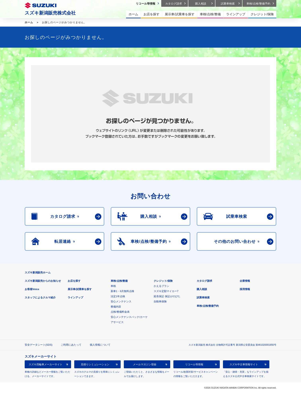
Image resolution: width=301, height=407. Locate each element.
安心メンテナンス (121, 301)
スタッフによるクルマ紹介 (40, 297)
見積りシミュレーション (95, 364)
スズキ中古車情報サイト (244, 364)
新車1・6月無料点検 (122, 291)
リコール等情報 (194, 364)
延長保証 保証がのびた (167, 296)
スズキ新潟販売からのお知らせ (43, 280)
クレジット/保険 (163, 280)
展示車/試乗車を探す (80, 289)
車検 (113, 286)
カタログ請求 (204, 280)
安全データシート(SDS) (38, 344)
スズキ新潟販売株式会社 (50, 12)
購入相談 (202, 289)
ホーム (29, 22)
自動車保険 (160, 301)
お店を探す (74, 280)
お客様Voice (32, 289)
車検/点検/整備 (119, 280)
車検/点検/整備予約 (208, 305)
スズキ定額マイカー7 (166, 291)
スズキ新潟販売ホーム (38, 272)
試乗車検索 (203, 297)
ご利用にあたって (71, 344)
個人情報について (100, 344)
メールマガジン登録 (144, 364)
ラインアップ (75, 297)
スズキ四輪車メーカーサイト (45, 364)
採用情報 (245, 289)
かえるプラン (161, 286)
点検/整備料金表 (120, 311)
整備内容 (116, 306)
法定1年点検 (118, 296)
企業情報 (245, 280)
